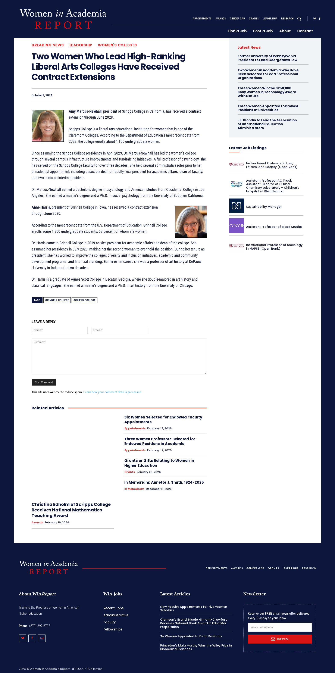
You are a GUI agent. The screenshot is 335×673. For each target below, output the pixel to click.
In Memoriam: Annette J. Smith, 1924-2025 (164, 482)
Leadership (80, 45)
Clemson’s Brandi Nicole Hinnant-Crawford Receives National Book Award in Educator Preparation (194, 623)
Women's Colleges (117, 45)
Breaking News (48, 45)
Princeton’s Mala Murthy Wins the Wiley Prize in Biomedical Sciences (196, 647)
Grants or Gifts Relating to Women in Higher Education (159, 463)
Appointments (134, 428)
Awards (37, 522)
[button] (299, 18)
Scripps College (84, 300)
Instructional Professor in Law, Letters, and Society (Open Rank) (272, 165)
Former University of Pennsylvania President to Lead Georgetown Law (267, 58)
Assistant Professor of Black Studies (274, 227)
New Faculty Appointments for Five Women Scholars (193, 609)
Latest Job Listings (248, 147)
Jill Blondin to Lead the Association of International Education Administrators (267, 124)
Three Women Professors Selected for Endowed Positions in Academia (159, 441)
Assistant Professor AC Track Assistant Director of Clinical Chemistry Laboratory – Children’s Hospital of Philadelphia (272, 185)
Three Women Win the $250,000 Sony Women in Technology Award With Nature (267, 92)
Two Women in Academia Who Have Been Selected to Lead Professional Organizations (268, 74)
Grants (129, 472)
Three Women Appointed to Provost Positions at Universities (268, 108)
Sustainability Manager (264, 207)
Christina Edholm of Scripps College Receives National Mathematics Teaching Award (71, 509)
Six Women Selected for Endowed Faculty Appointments (163, 419)
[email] (280, 627)
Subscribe (279, 639)
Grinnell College (57, 300)
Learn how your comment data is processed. (112, 392)
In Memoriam (134, 489)
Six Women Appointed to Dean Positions (191, 636)
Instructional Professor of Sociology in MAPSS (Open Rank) (274, 247)
